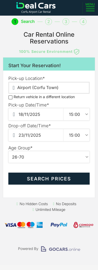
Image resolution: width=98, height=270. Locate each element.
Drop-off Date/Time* (29, 125)
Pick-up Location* (26, 78)
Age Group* (20, 147)
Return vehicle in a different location (41, 97)
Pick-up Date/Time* (28, 105)
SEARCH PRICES (49, 178)
